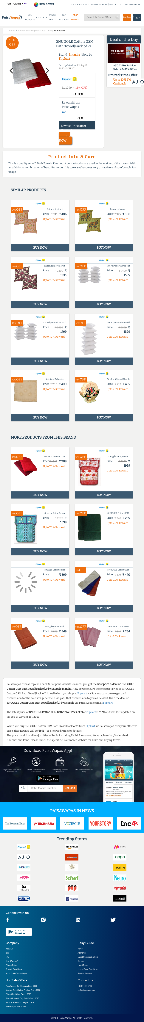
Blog (7, 953)
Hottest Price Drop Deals (88, 969)
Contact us (85, 980)
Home (80, 949)
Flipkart (64, 58)
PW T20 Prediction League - (20, 1002)
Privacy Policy (11, 965)
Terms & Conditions (14, 969)
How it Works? (12, 961)
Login (136, 17)
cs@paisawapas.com (86, 990)
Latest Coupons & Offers (88, 957)
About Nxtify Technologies (16, 973)
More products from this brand (43, 437)
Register (127, 17)
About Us (9, 949)
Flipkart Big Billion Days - (18, 994)
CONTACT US (115, 4)
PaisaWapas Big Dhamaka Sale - (21, 986)
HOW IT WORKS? (99, 4)
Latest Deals (83, 965)
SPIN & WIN (43, 4)
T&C (64, 112)
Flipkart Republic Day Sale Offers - (22, 998)
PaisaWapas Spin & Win (16, 1007)
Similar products (28, 190)
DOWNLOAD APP (132, 4)
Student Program (85, 973)
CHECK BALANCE (80, 4)
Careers (81, 961)
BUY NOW (64, 138)
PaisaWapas (65, 1018)
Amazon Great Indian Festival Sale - (23, 990)
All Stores (82, 953)
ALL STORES (41, 17)
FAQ (7, 957)
